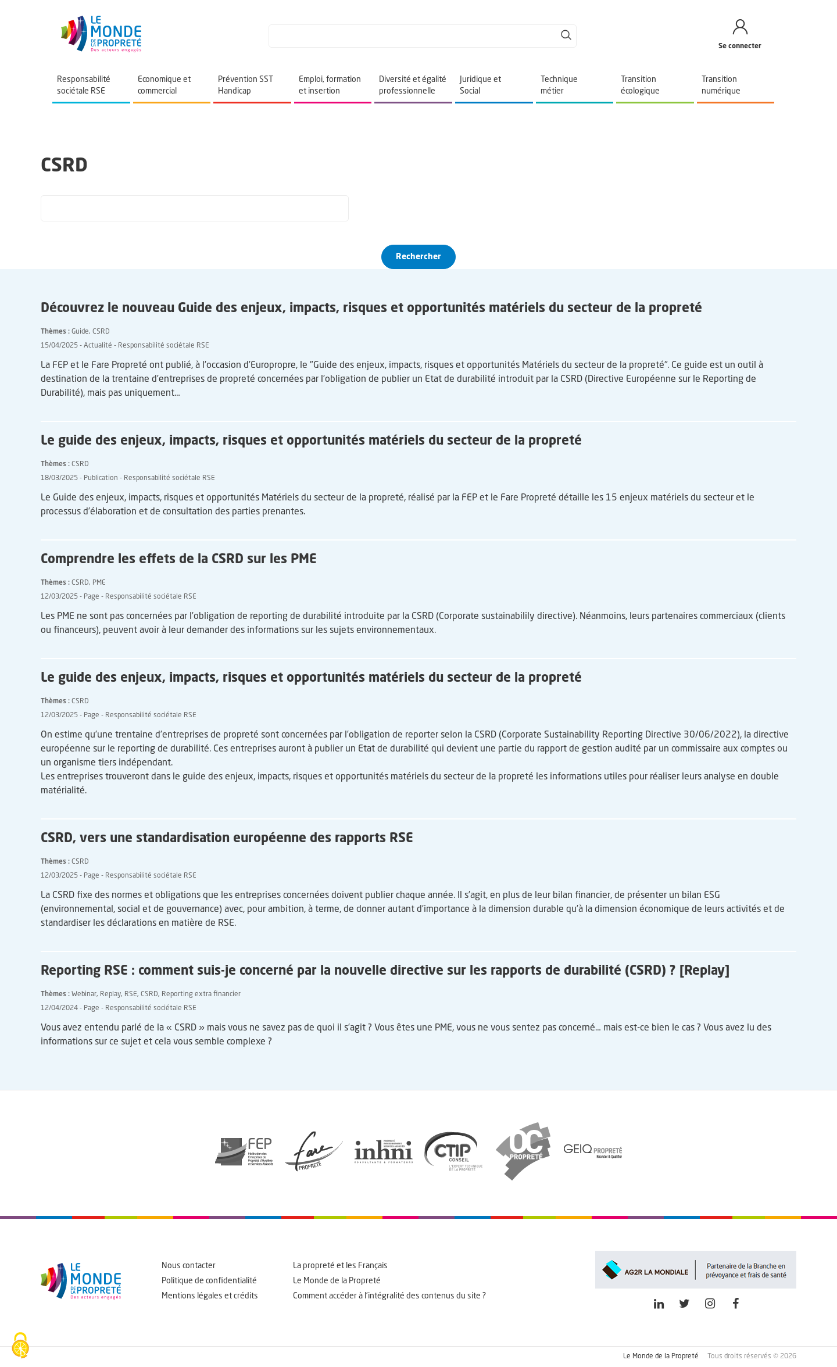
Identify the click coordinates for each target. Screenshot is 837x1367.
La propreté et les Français (340, 1266)
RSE (130, 994)
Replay (110, 994)
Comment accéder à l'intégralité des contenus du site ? (389, 1296)
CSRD (101, 331)
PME (99, 582)
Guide (80, 331)
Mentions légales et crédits (210, 1296)
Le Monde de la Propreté (337, 1281)
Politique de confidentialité (209, 1281)
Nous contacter (189, 1266)
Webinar (83, 994)
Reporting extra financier (201, 994)
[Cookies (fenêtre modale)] (20, 1346)
